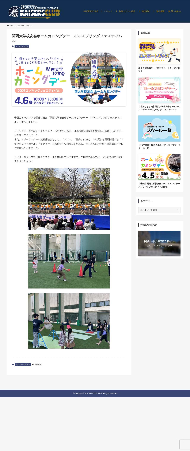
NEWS (38, 364)
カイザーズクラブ (21, 46)
